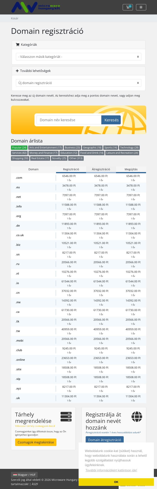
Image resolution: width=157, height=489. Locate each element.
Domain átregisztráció (104, 440)
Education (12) (69, 152)
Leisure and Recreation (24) (122, 152)
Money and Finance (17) (43, 152)
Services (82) (19, 152)
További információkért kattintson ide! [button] (111, 470)
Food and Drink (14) (91, 152)
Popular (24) (19, 147)
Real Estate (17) (40, 158)
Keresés (111, 120)
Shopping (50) (20, 158)
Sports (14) (110, 147)
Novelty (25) (59, 158)
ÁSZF (35, 484)
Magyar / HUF (24, 474)
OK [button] (116, 482)
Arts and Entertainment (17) (45, 147)
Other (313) (76, 158)
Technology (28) (129, 147)
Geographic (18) (92, 147)
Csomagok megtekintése (36, 442)
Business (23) (72, 147)
